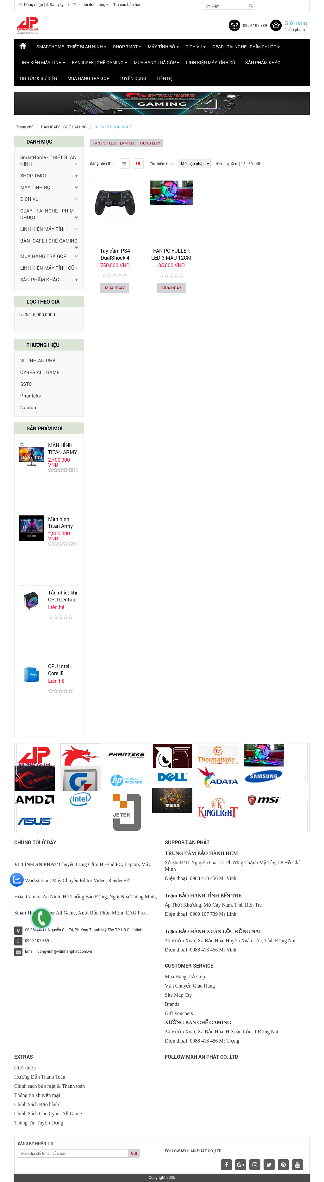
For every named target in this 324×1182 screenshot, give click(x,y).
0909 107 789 (255, 25)
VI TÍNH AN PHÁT (39, 360)
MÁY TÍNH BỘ (35, 187)
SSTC (26, 384)
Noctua (28, 407)
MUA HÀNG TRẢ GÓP (43, 256)
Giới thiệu (25, 1067)
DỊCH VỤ (29, 199)
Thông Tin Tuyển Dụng (38, 1122)
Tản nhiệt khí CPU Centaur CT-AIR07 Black (62, 603)
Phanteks (30, 395)
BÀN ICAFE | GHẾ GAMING (64, 126)
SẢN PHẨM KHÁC (39, 279)
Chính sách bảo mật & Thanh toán (49, 1086)
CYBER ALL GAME (39, 372)
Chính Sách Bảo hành (36, 1104)
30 (250, 163)
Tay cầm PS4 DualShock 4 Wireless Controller (115, 257)
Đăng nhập (33, 4)
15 (243, 163)
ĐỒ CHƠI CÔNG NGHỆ (113, 126)
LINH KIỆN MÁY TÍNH (43, 229)
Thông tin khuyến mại (37, 1095)
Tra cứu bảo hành (128, 4)
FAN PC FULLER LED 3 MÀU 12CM (171, 254)
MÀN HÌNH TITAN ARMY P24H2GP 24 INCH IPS (62, 455)
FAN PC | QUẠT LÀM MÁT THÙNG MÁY (126, 142)
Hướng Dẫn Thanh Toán (39, 1077)
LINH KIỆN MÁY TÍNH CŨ (47, 268)
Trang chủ (25, 126)
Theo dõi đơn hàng (91, 4)
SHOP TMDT (33, 175)
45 (258, 163)
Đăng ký (57, 4)
